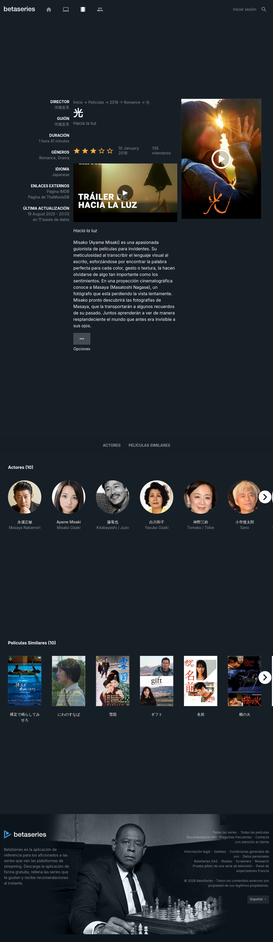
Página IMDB (58, 191)
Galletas (220, 852)
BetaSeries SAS (206, 861)
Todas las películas (254, 832)
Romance (132, 102)
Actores (112, 445)
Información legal (197, 852)
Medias (226, 861)
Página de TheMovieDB (48, 197)
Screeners (243, 861)
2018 (114, 102)
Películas (96, 102)
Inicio (78, 102)
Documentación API (201, 837)
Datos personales (256, 856)
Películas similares (149, 445)
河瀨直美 (61, 107)
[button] (24, 511)
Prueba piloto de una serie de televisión (222, 866)
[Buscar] (264, 9)
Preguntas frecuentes (235, 837)
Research (262, 861)
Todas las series (224, 832)
